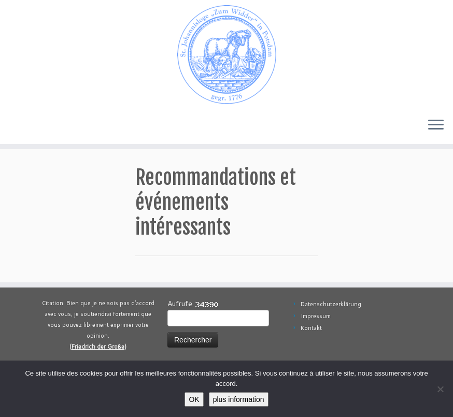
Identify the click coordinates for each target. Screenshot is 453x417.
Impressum (316, 316)
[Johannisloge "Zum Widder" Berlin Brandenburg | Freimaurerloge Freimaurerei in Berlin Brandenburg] (226, 54)
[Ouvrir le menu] (436, 125)
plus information (238, 399)
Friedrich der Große (98, 346)
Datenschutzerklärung (331, 304)
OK (194, 399)
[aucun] (440, 389)
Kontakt (311, 328)
